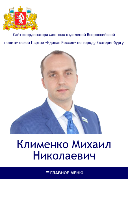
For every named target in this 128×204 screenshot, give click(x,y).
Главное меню (64, 173)
